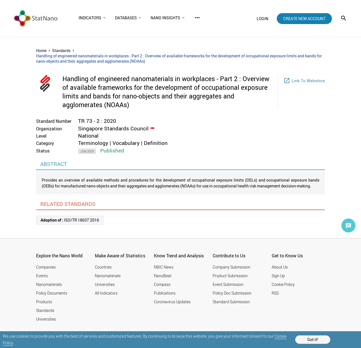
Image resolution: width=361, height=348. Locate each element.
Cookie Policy (283, 284)
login (262, 18)
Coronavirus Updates (172, 301)
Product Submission (230, 275)
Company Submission (231, 267)
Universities (46, 319)
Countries (103, 267)
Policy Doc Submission (232, 293)
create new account (304, 18)
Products (44, 301)
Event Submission (228, 284)
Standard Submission (231, 301)
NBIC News (164, 267)
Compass (162, 284)
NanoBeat (163, 275)
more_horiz (197, 17)
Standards (61, 50)
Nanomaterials (49, 284)
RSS (275, 293)
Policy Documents (51, 293)
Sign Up (278, 275)
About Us (280, 267)
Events (42, 275)
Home (41, 50)
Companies (46, 267)
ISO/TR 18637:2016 (70, 220)
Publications (164, 293)
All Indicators (106, 293)
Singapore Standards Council (113, 128)
